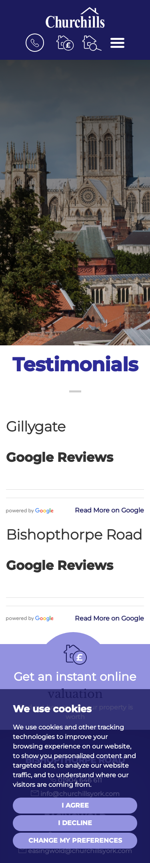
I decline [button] (75, 823)
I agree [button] (75, 805)
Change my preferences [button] (75, 840)
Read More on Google (109, 510)
